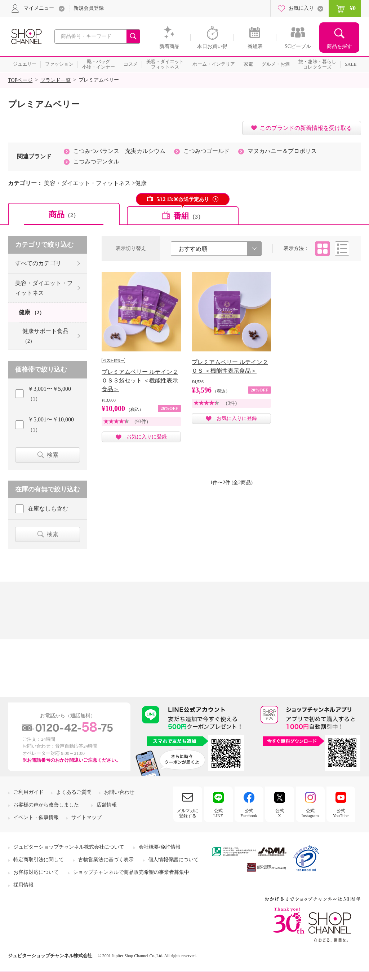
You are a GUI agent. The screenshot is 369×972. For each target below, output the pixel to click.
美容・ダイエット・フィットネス (44, 288)
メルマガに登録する (188, 813)
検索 (52, 455)
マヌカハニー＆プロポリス (282, 151)
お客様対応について (36, 872)
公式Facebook (248, 813)
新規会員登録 (89, 8)
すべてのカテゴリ (38, 263)
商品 (64, 214)
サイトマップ (86, 817)
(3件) (231, 403)
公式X (279, 813)
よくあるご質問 (74, 792)
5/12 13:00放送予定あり (182, 199)
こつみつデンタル (96, 161)
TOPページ (20, 80)
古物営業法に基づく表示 (106, 859)
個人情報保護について (173, 859)
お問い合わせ (119, 792)
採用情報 (23, 885)
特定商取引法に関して (38, 859)
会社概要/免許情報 (160, 847)
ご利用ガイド (28, 792)
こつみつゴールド (206, 151)
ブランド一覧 (55, 80)
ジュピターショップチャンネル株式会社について (68, 847)
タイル (322, 248)
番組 (188, 215)
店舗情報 (107, 804)
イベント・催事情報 (36, 817)
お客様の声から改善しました (46, 804)
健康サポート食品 (45, 336)
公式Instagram (310, 813)
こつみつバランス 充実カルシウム (119, 151)
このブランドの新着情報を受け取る (306, 128)
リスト (342, 248)
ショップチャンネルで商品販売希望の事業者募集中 (131, 872)
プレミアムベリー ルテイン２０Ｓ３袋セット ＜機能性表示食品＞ (140, 380)
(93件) (141, 421)
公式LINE (218, 813)
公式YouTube (341, 813)
